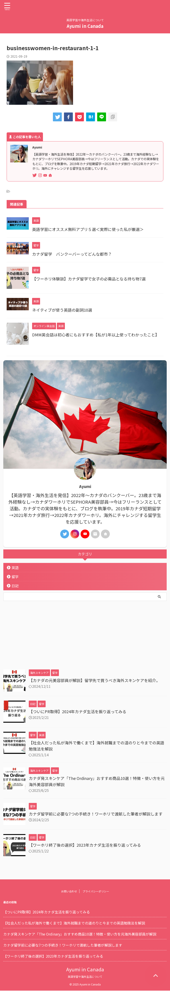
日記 (15, 585)
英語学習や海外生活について (85, 977)
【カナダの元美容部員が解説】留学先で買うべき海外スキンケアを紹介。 (94, 680)
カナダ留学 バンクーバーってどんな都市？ (72, 254)
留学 (15, 576)
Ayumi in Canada (85, 26)
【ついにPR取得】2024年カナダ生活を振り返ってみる (77, 711)
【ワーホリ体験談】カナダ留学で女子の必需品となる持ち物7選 (89, 279)
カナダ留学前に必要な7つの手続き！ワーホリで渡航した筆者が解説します (95, 814)
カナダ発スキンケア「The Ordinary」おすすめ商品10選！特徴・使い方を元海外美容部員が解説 (79, 934)
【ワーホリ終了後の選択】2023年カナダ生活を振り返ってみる (85, 845)
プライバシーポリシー (96, 891)
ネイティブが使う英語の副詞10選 (62, 310)
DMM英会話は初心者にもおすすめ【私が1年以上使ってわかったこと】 (95, 334)
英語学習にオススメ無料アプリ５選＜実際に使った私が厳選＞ (88, 229)
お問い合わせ (69, 891)
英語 (15, 567)
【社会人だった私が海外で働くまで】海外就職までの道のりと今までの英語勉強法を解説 (74, 923)
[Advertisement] (82, 634)
